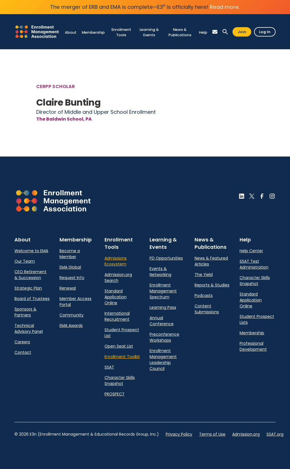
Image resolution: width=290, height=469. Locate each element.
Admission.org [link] (246, 434)
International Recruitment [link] (117, 316)
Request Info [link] (71, 277)
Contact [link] (22, 352)
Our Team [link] (24, 261)
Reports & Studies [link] (212, 285)
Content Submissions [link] (207, 309)
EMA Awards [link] (71, 325)
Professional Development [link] (253, 346)
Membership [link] (252, 333)
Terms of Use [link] (212, 434)
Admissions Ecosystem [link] (116, 261)
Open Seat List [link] (119, 346)
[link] (37, 31)
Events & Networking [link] (160, 271)
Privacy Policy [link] (179, 434)
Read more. (225, 6)
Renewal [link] (67, 288)
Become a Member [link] (69, 254)
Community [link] (71, 315)
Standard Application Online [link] (116, 297)
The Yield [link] (204, 274)
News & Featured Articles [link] (211, 261)
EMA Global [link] (70, 267)
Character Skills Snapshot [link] (120, 380)
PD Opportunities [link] (166, 258)
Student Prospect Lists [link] (257, 319)
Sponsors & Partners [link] (25, 312)
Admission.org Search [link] (118, 277)
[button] (215, 32)
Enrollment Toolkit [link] (122, 356)
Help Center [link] (251, 251)
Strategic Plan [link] (28, 288)
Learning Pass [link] (163, 307)
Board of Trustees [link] (32, 298)
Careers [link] (22, 342)
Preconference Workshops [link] (164, 337)
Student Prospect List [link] (122, 333)
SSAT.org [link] (274, 434)
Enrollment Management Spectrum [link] (163, 291)
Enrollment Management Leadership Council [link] (163, 359)
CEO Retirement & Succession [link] (30, 274)
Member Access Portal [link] (75, 301)
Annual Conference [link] (162, 321)
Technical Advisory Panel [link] (28, 328)
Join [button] (242, 31)
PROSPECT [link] (115, 394)
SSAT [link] (109, 367)
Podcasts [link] (204, 295)
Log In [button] (264, 31)
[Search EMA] (225, 32)
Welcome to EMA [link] (31, 251)
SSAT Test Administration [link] (254, 264)
